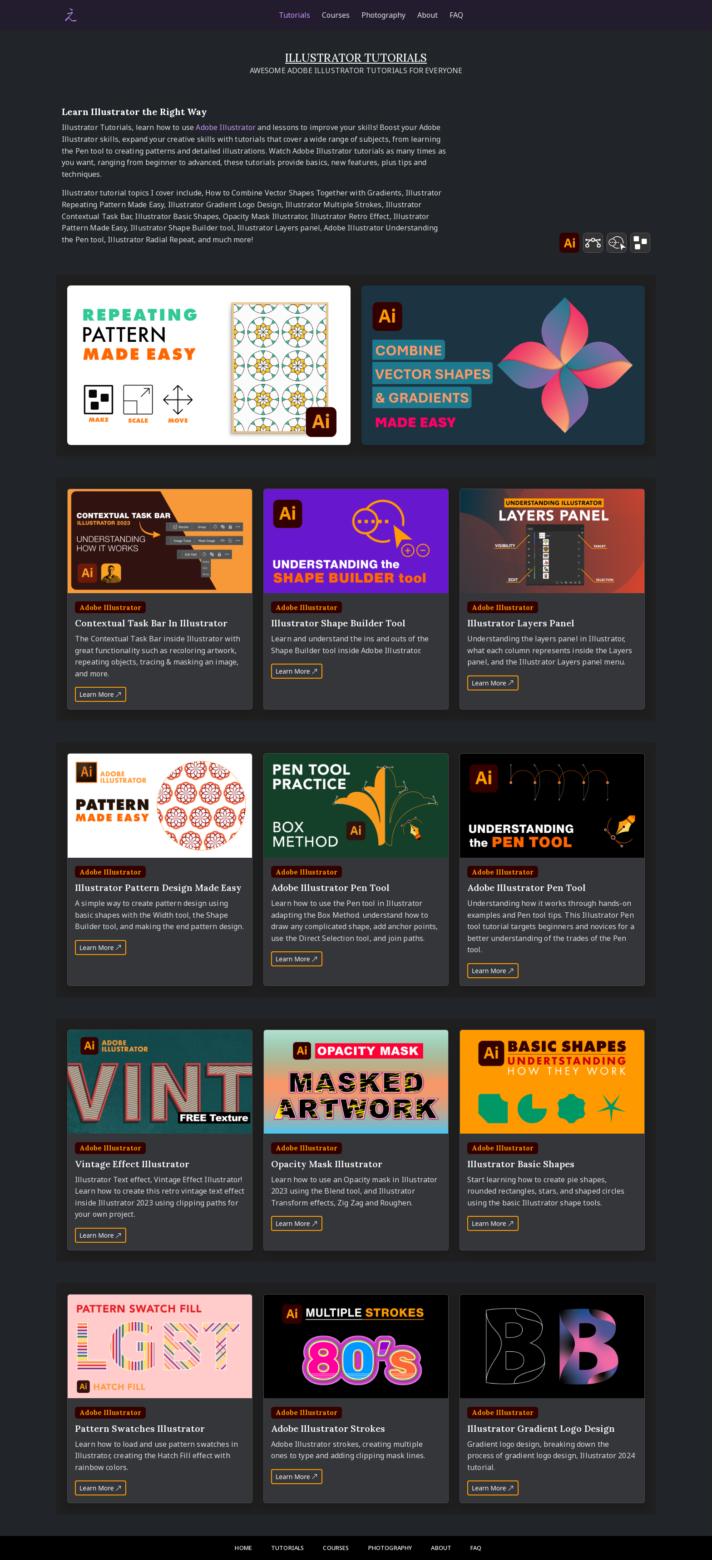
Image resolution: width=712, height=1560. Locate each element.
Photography (383, 15)
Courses (336, 15)
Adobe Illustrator (226, 127)
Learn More (100, 694)
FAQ (456, 15)
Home (243, 1548)
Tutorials (294, 15)
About (427, 15)
